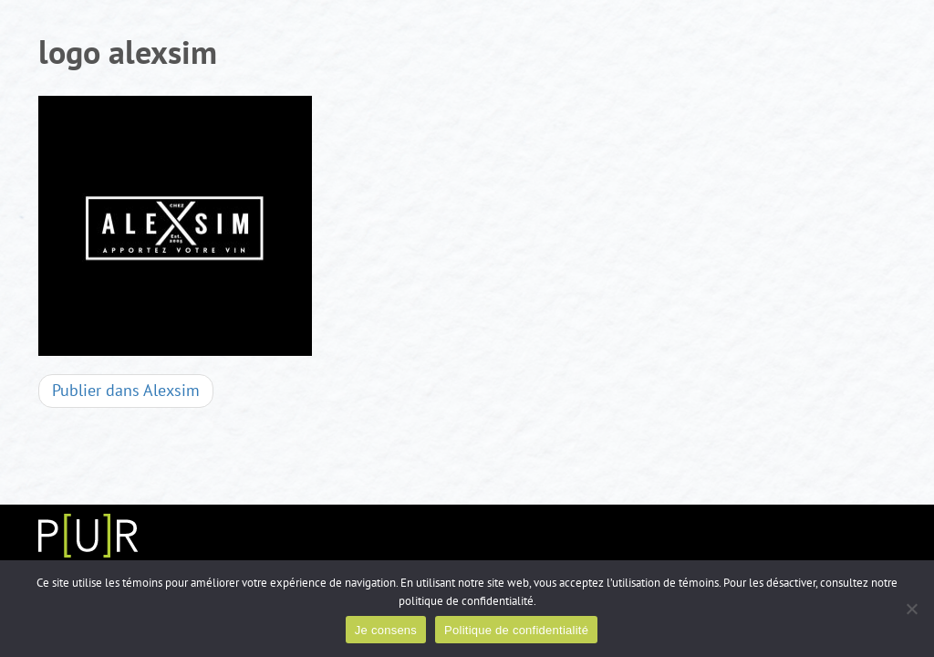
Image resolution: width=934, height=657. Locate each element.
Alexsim (126, 391)
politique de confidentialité (466, 601)
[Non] (911, 609)
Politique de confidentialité (516, 630)
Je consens (386, 630)
